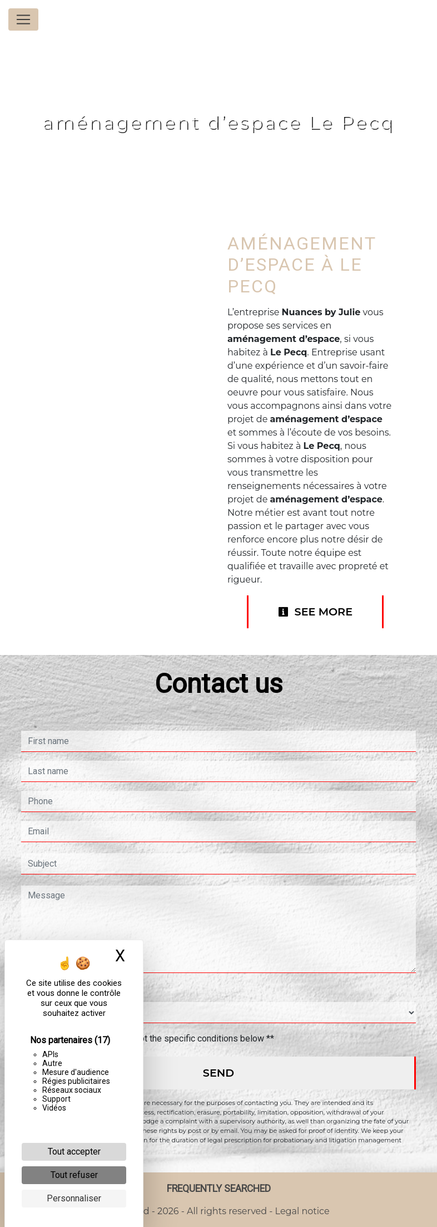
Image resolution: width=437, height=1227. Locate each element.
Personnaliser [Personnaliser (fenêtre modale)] (74, 1198)
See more (315, 611)
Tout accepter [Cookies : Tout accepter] (74, 1151)
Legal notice (300, 1211)
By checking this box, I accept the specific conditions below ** (153, 1038)
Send (218, 1072)
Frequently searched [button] (219, 1188)
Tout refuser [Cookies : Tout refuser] (74, 1175)
